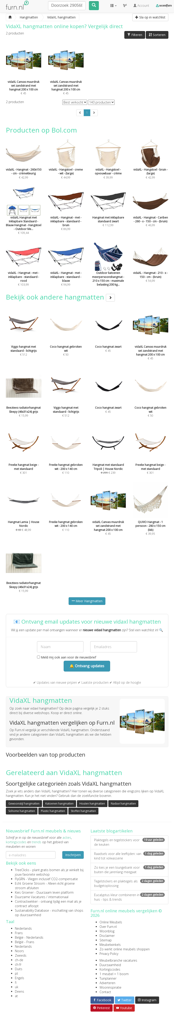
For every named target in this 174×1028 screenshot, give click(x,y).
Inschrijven (73, 855)
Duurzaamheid (110, 965)
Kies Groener (24, 892)
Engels (19, 978)
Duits (18, 969)
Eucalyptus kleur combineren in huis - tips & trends (129, 897)
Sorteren (157, 35)
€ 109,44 (24, 217)
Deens (19, 991)
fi (15, 982)
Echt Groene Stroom (30, 883)
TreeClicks (22, 870)
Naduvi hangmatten (123, 803)
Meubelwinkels (110, 944)
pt (16, 973)
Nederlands (23, 928)
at (16, 996)
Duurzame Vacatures (30, 897)
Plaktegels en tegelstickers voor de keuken (129, 842)
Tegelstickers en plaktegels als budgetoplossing (129, 883)
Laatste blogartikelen (111, 831)
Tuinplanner (108, 978)
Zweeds (20, 955)
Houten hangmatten (92, 803)
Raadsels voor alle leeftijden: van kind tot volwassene (129, 856)
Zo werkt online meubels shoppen (125, 949)
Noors (19, 951)
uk (16, 987)
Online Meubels (111, 922)
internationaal (58, 897)
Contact (105, 992)
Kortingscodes (110, 969)
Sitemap (106, 940)
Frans (19, 933)
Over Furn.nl (108, 926)
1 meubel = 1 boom (114, 974)
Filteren (134, 35)
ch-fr (18, 964)
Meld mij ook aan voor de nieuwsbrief (66, 657)
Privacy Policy (109, 953)
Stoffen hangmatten (83, 811)
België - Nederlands (29, 937)
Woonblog (107, 931)
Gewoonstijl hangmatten (23, 803)
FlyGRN (20, 879)
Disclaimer (107, 935)
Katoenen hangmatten (59, 803)
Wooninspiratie (110, 987)
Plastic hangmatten (53, 811)
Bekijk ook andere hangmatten (60, 297)
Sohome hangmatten (21, 811)
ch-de (19, 960)
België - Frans (24, 942)
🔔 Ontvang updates (87, 665)
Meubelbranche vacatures (118, 960)
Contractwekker (26, 901)
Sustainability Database (32, 910)
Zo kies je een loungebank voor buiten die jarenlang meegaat (129, 869)
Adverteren (107, 983)
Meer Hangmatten (87, 601)
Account (141, 5)
